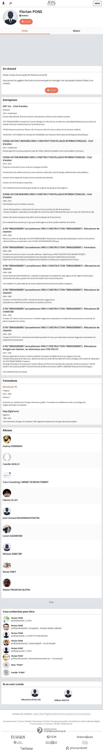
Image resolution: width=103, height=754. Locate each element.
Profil (25, 31)
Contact (21, 721)
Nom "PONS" (17, 665)
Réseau (76, 31)
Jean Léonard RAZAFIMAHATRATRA (21, 517)
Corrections (48, 724)
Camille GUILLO (11, 464)
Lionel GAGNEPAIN (12, 535)
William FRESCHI (61, 700)
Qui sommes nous (10, 721)
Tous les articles (37, 724)
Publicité (28, 721)
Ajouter (27, 21)
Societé (46, 721)
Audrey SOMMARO (12, 446)
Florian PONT (17, 648)
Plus (51, 602)
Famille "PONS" (18, 672)
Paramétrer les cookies (77, 721)
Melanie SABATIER (12, 553)
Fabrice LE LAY (10, 500)
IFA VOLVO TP (10, 386)
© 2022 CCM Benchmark (63, 724)
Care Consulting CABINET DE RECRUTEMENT (26, 482)
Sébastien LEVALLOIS (31, 699)
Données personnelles (59, 721)
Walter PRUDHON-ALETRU (16, 589)
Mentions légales (94, 721)
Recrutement (38, 721)
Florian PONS (17, 618)
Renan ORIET (9, 571)
